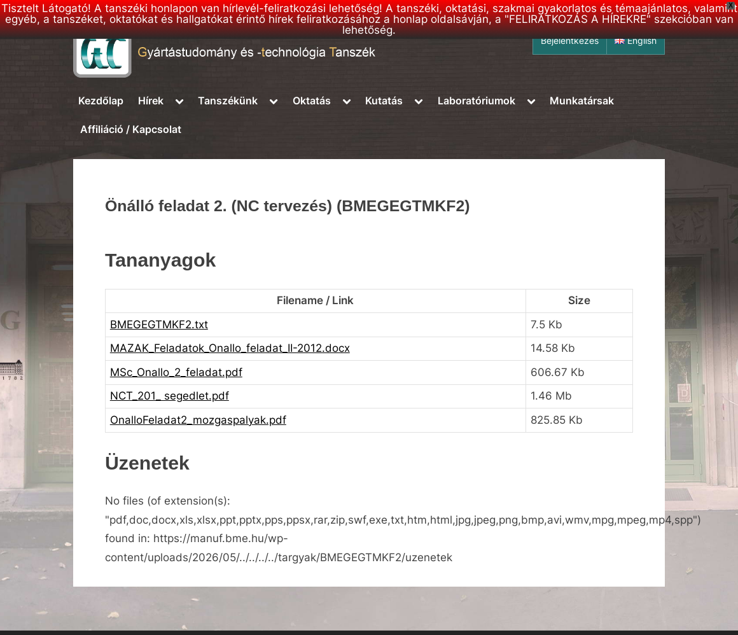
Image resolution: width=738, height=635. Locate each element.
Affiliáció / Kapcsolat (130, 129)
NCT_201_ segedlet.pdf (169, 395)
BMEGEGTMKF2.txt (159, 324)
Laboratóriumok (476, 100)
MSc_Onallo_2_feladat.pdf (176, 372)
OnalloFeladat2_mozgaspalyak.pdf (198, 420)
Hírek (151, 100)
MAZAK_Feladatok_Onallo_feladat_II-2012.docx (230, 348)
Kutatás (384, 100)
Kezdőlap (100, 100)
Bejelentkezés (570, 41)
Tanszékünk (228, 100)
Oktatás (312, 100)
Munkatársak (582, 100)
